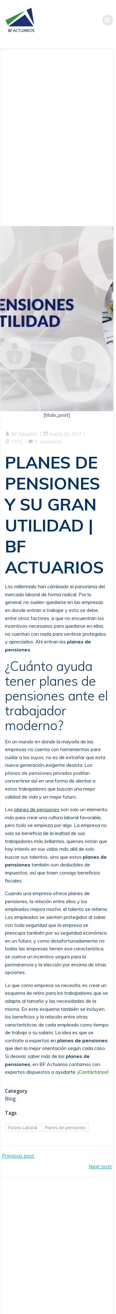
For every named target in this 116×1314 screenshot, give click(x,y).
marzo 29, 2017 (62, 434)
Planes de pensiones (65, 1127)
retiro (39, 993)
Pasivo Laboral (22, 1127)
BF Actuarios (21, 434)
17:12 (13, 441)
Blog (10, 1098)
